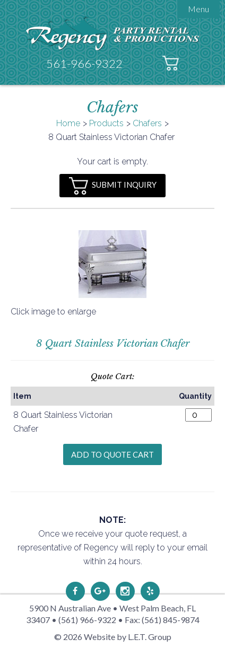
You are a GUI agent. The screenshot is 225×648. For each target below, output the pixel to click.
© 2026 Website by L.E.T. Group (112, 637)
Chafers (147, 123)
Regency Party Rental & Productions (113, 33)
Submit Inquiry (113, 186)
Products (106, 123)
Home (68, 123)
